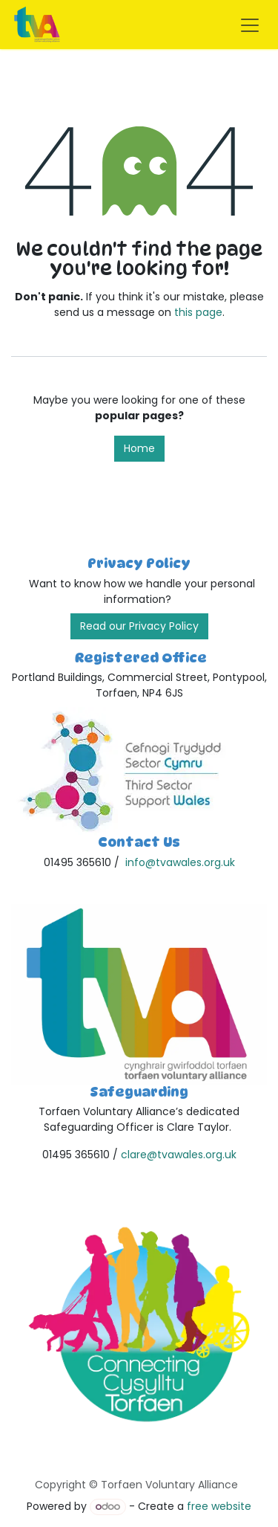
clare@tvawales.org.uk (178, 1154)
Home (139, 448)
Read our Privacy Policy (139, 626)
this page (198, 312)
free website (219, 1506)
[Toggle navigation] (250, 24)
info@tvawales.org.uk (180, 862)
